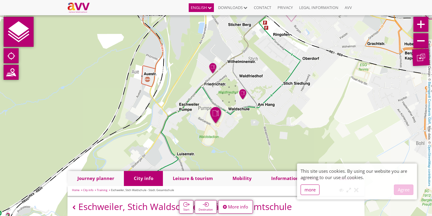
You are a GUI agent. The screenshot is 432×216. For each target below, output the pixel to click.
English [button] (201, 7)
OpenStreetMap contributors (429, 165)
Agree (404, 190)
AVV (348, 7)
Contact (262, 7)
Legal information (318, 7)
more (310, 190)
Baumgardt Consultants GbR (429, 103)
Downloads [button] (233, 7)
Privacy (285, 7)
